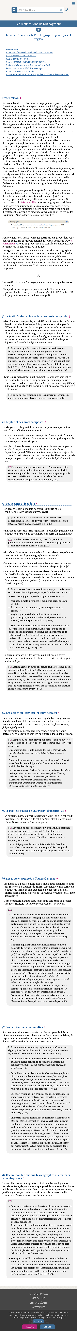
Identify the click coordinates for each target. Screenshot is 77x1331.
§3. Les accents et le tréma (18, 59)
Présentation (12, 49)
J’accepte (30, 1327)
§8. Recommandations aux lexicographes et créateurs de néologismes (37, 74)
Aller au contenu (11, 2)
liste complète (28, 202)
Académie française (38, 1293)
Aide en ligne (38, 1298)
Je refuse (47, 1327)
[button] (38, 30)
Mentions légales (38, 1302)
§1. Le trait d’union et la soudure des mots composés (29, 52)
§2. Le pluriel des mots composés (21, 55)
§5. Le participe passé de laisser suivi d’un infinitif (28, 65)
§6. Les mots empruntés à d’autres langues (25, 68)
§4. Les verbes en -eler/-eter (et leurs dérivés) (26, 62)
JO (10, 348)
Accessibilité (38, 1307)
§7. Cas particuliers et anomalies (20, 71)
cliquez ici (38, 1321)
